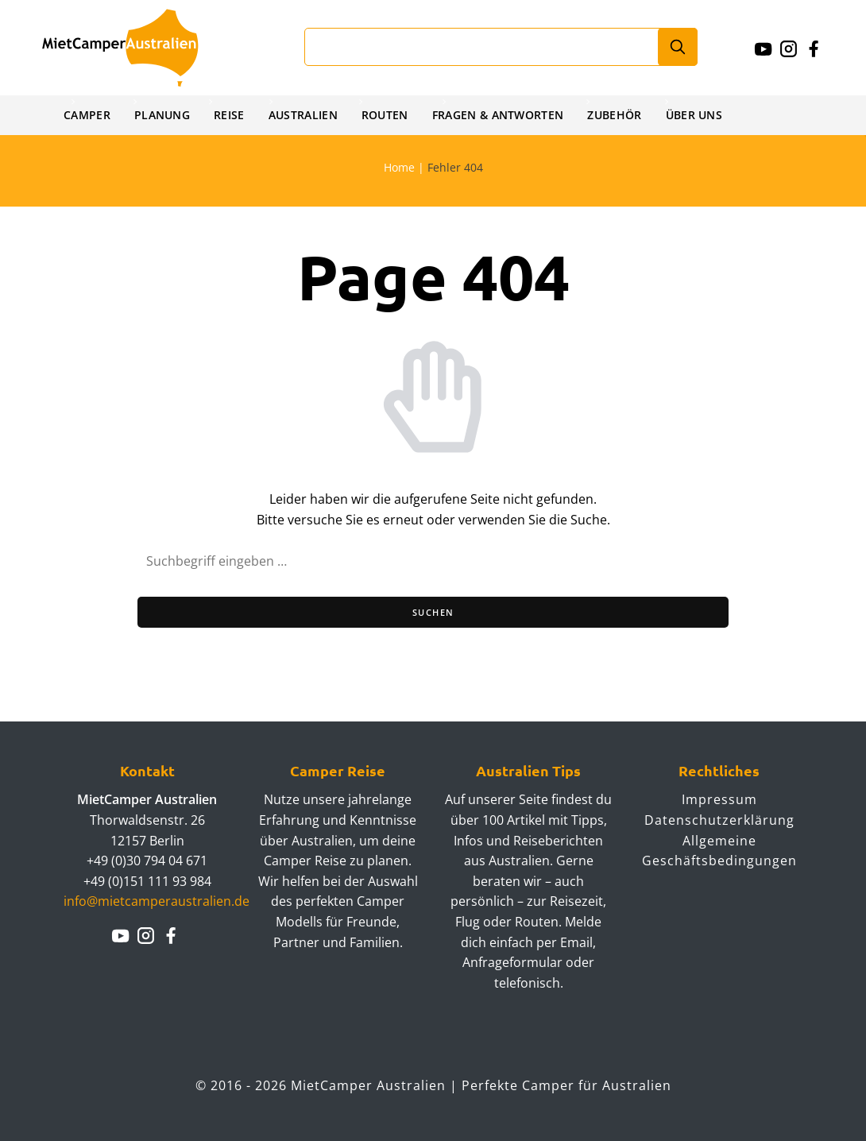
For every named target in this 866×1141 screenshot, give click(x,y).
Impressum (719, 799)
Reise (232, 114)
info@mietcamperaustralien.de (156, 901)
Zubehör (623, 114)
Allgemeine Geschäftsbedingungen (719, 851)
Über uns (704, 114)
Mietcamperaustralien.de (136, 47)
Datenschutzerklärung (719, 820)
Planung (163, 114)
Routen (389, 114)
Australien (306, 114)
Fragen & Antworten (504, 114)
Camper (87, 114)
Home (399, 167)
